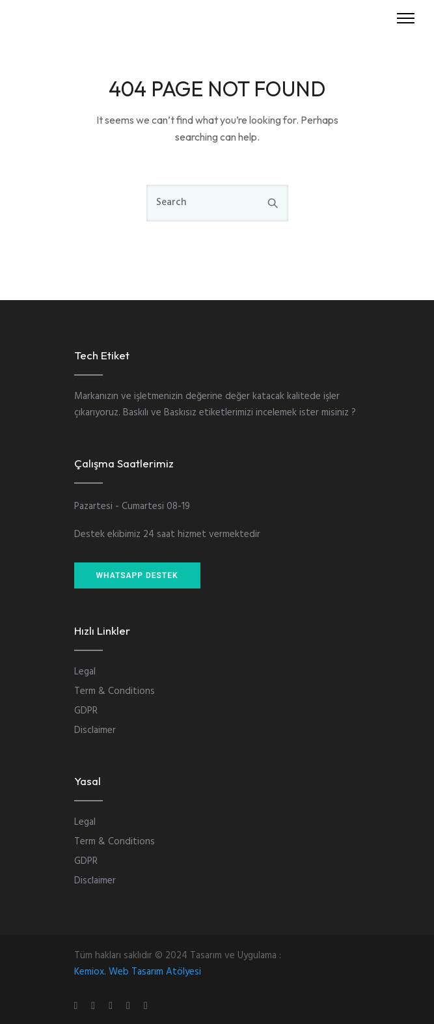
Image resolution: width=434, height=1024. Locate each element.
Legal (85, 672)
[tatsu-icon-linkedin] (112, 1005)
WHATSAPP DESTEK (137, 575)
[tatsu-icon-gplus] (78, 1005)
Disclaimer (95, 730)
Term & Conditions (114, 691)
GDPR (86, 711)
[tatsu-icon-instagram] (95, 1005)
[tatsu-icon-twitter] (146, 1005)
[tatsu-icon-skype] (130, 1005)
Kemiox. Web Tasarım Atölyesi (137, 972)
